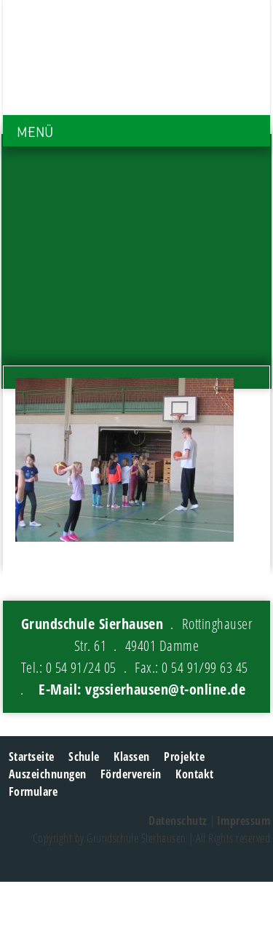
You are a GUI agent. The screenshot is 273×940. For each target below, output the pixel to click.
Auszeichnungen (48, 774)
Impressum (243, 821)
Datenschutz (178, 821)
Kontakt (194, 774)
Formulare (33, 791)
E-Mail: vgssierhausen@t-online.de (142, 689)
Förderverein (131, 774)
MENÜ (35, 132)
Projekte (184, 757)
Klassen (131, 757)
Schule (84, 757)
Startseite (32, 757)
